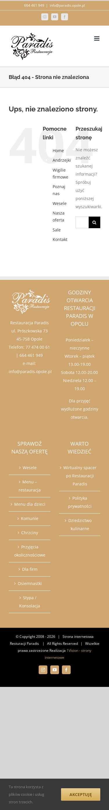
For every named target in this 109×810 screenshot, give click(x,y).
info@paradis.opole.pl (67, 5)
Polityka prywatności (80, 502)
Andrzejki (62, 160)
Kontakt (60, 239)
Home (58, 150)
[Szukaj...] (82, 222)
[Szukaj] (94, 222)
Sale (57, 230)
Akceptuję (80, 794)
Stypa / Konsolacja (29, 602)
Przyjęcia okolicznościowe (29, 551)
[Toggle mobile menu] (97, 38)
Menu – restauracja (30, 486)
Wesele (60, 203)
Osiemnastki (30, 583)
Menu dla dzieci (29, 504)
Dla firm (29, 569)
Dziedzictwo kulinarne (80, 524)
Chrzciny (29, 532)
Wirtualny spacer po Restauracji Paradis (80, 476)
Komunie (29, 518)
